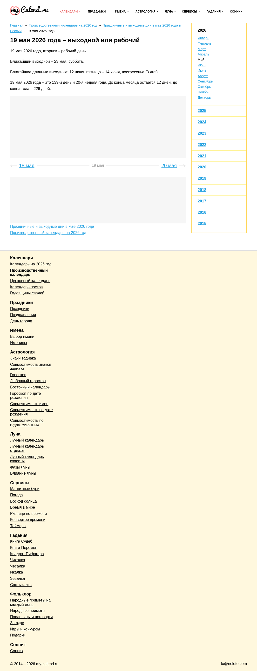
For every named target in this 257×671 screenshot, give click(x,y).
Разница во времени (28, 514)
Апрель (203, 54)
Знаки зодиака (23, 358)
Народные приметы (27, 611)
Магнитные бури (25, 489)
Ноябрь (204, 92)
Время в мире (22, 507)
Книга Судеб (21, 541)
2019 (202, 178)
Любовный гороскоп (28, 381)
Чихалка (17, 560)
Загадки (17, 623)
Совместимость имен (29, 404)
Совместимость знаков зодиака (30, 366)
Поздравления (23, 315)
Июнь (202, 65)
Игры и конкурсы (25, 629)
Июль (202, 70)
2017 (202, 201)
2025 (202, 111)
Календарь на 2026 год (30, 264)
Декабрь (204, 97)
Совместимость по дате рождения (31, 412)
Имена (120, 11)
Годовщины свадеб (27, 293)
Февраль (204, 43)
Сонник (236, 11)
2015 (202, 223)
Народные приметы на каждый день (30, 602)
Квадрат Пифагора (27, 554)
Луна (169, 11)
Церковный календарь (30, 281)
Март (202, 49)
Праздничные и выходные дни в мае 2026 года (52, 226)
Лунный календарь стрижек (27, 448)
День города (21, 321)
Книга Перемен (23, 548)
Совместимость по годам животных (27, 422)
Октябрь (204, 87)
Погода (16, 495)
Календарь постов (26, 287)
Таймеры (18, 526)
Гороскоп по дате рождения (25, 395)
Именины (18, 343)
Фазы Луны (20, 467)
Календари (69, 11)
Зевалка (17, 578)
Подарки (17, 635)
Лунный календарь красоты (27, 459)
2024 (202, 122)
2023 (202, 133)
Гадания (214, 11)
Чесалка (17, 566)
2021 (202, 156)
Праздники (97, 11)
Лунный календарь (27, 440)
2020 (202, 167)
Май (201, 60)
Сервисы (189, 11)
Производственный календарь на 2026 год (48, 233)
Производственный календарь (29, 272)
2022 (202, 145)
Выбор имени (22, 336)
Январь (203, 38)
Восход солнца (23, 501)
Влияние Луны (23, 473)
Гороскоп (18, 375)
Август (203, 76)
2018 (202, 190)
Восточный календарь (30, 387)
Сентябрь (205, 81)
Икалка (16, 572)
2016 (202, 212)
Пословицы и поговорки (31, 617)
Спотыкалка (21, 585)
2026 (202, 30)
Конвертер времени (27, 520)
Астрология (145, 11)
